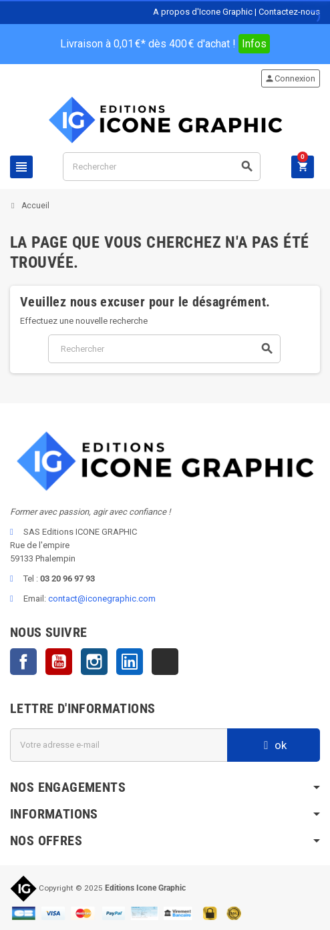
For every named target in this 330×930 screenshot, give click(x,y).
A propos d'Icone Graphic (203, 12)
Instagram (94, 661)
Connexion (290, 78)
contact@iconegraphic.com (102, 599)
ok (274, 745)
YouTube (58, 661)
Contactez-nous (289, 12)
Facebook (23, 661)
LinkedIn (129, 661)
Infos (254, 43)
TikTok (165, 661)
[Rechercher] (162, 166)
